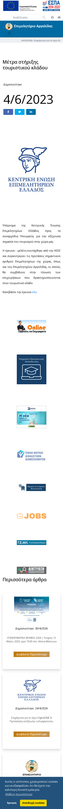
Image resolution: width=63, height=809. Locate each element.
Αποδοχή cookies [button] (33, 802)
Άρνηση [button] (11, 802)
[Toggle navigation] (9, 33)
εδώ (34, 292)
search (7, 17)
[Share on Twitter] (20, 112)
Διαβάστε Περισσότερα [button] (31, 654)
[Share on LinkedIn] (31, 112)
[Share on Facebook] (8, 112)
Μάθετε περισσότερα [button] (18, 794)
